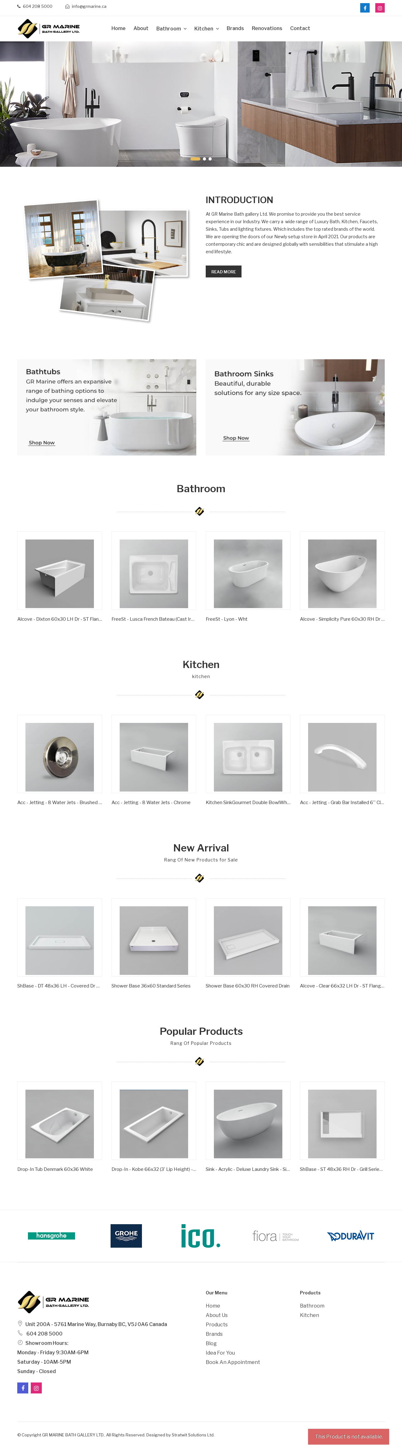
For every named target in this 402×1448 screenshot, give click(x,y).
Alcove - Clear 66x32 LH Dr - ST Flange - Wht (342, 986)
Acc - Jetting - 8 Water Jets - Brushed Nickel (59, 802)
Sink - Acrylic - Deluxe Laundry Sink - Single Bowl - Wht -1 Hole (248, 1169)
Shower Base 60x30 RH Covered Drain (248, 986)
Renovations (267, 28)
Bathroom (169, 29)
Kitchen (204, 29)
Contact (300, 28)
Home (118, 28)
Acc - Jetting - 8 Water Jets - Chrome (151, 802)
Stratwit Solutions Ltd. (193, 1434)
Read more (223, 271)
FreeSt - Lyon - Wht (226, 619)
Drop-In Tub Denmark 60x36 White (55, 1169)
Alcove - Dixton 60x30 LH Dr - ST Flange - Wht (59, 619)
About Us (217, 1315)
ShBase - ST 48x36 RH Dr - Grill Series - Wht (342, 1169)
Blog (211, 1343)
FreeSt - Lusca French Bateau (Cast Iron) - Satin (153, 619)
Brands (235, 28)
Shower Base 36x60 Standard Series (151, 986)
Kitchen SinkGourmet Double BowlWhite (248, 802)
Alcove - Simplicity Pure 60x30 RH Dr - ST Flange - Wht (342, 619)
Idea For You (220, 1353)
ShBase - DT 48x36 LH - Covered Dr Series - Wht (59, 986)
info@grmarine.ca (85, 6)
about (141, 28)
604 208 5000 (34, 6)
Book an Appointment (233, 1362)
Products (217, 1325)
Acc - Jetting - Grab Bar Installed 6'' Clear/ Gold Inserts (342, 802)
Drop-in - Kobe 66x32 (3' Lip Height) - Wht (153, 1169)
